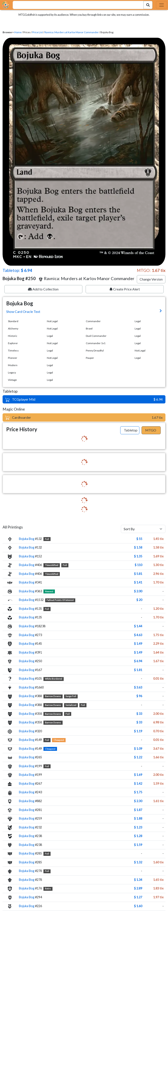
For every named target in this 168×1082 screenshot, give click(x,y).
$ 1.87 (138, 810)
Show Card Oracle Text (23, 311)
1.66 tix (158, 757)
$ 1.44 (138, 626)
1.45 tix (158, 539)
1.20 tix (158, 608)
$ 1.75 (138, 792)
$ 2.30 (138, 801)
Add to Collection (43, 289)
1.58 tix (158, 547)
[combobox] (75, 5)
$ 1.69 (138, 774)
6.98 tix (158, 722)
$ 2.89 (138, 888)
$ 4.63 (138, 635)
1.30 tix (158, 565)
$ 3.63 (138, 687)
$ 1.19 (138, 731)
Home (18, 32)
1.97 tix (158, 897)
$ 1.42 (138, 783)
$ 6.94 (138, 661)
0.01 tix (158, 678)
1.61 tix (158, 801)
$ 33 (139, 713)
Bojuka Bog (26, 539)
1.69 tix (158, 556)
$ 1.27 (138, 897)
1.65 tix (158, 879)
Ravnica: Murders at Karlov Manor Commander (72, 32)
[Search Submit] (148, 5)
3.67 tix (158, 748)
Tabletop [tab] (130, 430)
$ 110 (138, 565)
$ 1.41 (138, 582)
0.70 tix (158, 731)
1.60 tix (158, 862)
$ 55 (139, 539)
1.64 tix (158, 652)
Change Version (151, 279)
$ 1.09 (138, 748)
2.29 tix (158, 643)
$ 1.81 (138, 670)
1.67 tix (158, 661)
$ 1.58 (138, 547)
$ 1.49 (138, 643)
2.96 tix (158, 573)
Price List (37, 32)
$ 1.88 (138, 818)
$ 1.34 (138, 879)
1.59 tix (158, 783)
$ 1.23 (138, 827)
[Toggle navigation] (161, 5)
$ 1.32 (138, 862)
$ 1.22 (138, 757)
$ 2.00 (138, 591)
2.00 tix (158, 713)
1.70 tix (158, 582)
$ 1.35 (138, 556)
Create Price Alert (124, 289)
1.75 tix (158, 635)
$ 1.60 (138, 906)
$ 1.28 (138, 836)
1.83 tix (158, 888)
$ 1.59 (138, 845)
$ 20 (139, 600)
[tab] (129, 430)
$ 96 (139, 696)
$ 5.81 (138, 573)
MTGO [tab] (150, 430)
